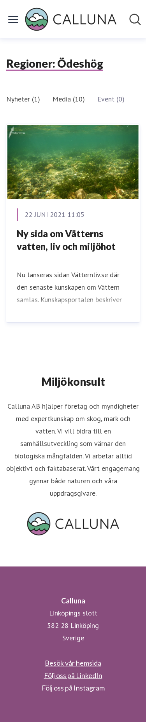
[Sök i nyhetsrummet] (135, 19)
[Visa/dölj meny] (13, 19)
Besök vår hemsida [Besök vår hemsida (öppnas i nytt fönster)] (73, 663)
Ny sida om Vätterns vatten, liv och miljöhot (66, 240)
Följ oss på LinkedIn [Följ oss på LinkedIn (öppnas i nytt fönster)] (73, 675)
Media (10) (69, 98)
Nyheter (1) (23, 98)
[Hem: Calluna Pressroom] (71, 19)
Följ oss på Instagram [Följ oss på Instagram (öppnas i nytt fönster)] (73, 688)
